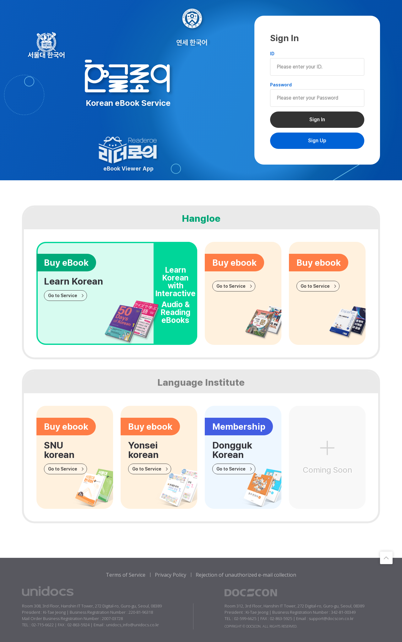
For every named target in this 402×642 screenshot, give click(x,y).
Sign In (317, 119)
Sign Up (317, 141)
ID (272, 53)
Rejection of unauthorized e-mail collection (246, 574)
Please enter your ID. (317, 67)
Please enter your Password (317, 98)
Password (281, 84)
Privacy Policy (170, 574)
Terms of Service (125, 574)
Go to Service (62, 295)
